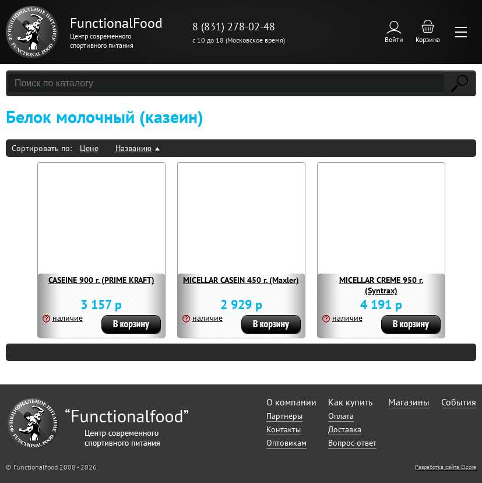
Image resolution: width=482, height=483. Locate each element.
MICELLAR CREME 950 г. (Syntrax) (381, 285)
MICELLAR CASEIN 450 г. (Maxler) (241, 280)
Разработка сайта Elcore (445, 467)
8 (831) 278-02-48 (233, 26)
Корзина (428, 39)
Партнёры (284, 416)
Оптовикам (286, 443)
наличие (67, 318)
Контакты (283, 429)
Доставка (344, 429)
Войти (394, 39)
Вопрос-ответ (352, 443)
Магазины (409, 402)
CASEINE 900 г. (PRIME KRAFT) (101, 280)
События (458, 402)
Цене (89, 148)
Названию (133, 148)
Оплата (341, 416)
